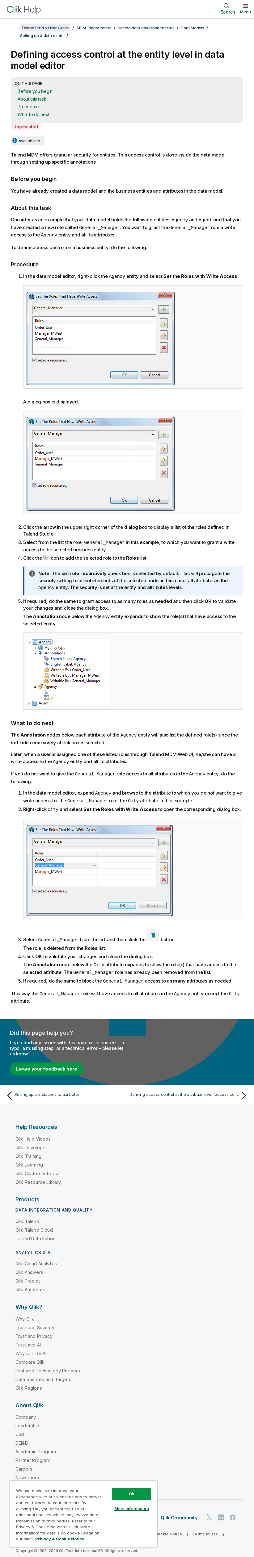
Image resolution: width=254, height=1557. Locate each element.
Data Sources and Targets (43, 1373)
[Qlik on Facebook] (232, 1512)
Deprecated (25, 126)
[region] (83, 1514)
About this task (32, 99)
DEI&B (21, 1437)
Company (25, 1411)
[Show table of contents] (12, 28)
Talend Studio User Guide (45, 27)
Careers (23, 1463)
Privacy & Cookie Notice (159, 1528)
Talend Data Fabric (35, 1232)
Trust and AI (28, 1339)
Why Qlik (24, 1313)
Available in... (31, 140)
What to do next (33, 114)
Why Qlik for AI (30, 1347)
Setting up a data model (42, 35)
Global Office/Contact (38, 1480)
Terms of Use (205, 1528)
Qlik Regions (28, 1382)
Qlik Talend (27, 1215)
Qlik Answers (29, 1266)
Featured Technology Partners (47, 1364)
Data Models (192, 27)
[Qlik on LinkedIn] (221, 1512)
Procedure (28, 106)
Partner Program (32, 1454)
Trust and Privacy (34, 1330)
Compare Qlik (29, 1356)
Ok (131, 1493)
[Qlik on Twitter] (209, 1512)
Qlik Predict (27, 1275)
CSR (19, 1428)
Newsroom (27, 1471)
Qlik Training (28, 1150)
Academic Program (35, 1445)
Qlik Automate (30, 1283)
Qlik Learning (29, 1159)
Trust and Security (34, 1321)
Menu (245, 11)
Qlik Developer (31, 1141)
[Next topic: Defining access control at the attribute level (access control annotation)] (189, 1090)
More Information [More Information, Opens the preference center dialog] (131, 1508)
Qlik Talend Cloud (34, 1224)
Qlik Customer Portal (37, 1167)
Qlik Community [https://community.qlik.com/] (179, 1512)
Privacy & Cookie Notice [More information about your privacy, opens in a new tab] (59, 1538)
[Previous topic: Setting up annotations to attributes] (65, 1090)
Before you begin (35, 91)
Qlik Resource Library (38, 1176)
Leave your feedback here (46, 1063)
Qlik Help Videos (33, 1133)
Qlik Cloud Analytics (36, 1257)
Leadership (27, 1419)
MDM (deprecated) (94, 27)
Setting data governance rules (146, 27)
